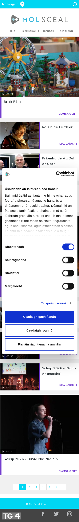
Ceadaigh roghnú (39, 330)
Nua (12, 31)
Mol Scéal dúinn (37, 504)
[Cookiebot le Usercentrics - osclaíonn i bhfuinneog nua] (56, 174)
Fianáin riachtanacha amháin (39, 344)
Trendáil (49, 31)
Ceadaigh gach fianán (39, 316)
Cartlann (66, 31)
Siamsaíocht (30, 31)
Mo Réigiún (10, 4)
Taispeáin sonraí (53, 303)
